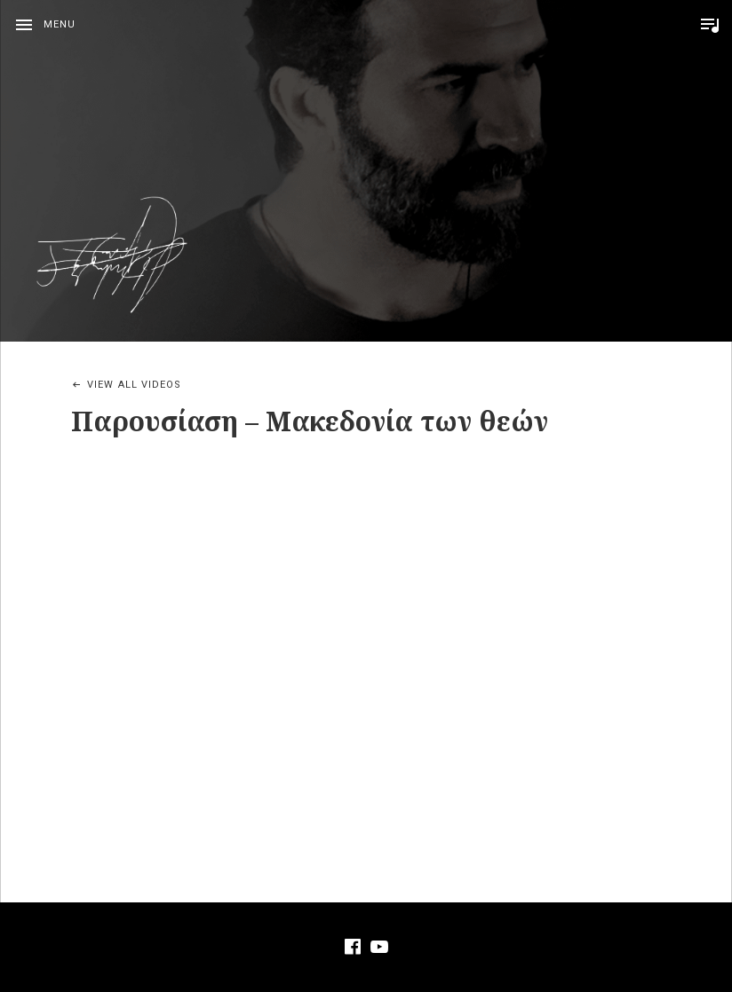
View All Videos (134, 384)
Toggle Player (709, 25)
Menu (60, 24)
